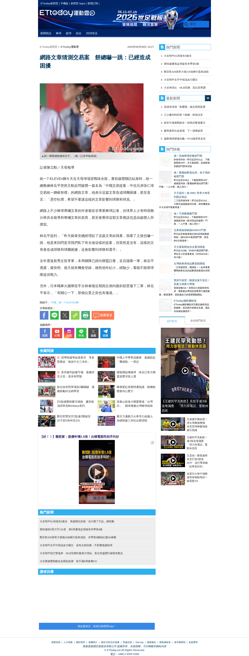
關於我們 (80, 642)
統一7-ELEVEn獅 (69, 302)
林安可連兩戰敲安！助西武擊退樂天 (184, 122)
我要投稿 (55, 642)
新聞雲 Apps (78, 3)
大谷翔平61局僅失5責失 (178, 55)
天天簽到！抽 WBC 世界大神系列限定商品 (183, 182)
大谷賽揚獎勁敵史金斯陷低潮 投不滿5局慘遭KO (68, 561)
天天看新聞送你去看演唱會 (174, 222)
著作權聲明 (179, 642)
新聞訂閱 (92, 3)
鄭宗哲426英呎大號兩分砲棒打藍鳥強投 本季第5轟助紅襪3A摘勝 (78, 537)
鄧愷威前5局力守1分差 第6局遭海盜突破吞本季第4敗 (71, 529)
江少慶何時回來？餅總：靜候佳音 (183, 114)
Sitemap (139, 642)
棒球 (58, 33)
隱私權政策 (165, 642)
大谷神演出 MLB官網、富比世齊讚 (185, 87)
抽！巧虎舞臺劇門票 (170, 195)
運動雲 (70, 13)
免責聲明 (193, 642)
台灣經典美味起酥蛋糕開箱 (174, 235)
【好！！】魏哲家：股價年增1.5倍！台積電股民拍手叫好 (79, 436)
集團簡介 (93, 642)
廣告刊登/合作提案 (110, 642)
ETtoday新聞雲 (49, 3)
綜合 (78, 33)
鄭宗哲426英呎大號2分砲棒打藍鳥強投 (186, 71)
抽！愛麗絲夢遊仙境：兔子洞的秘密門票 (182, 169)
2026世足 (92, 33)
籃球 (68, 33)
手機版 (64, 3)
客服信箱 (127, 642)
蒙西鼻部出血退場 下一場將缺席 (183, 130)
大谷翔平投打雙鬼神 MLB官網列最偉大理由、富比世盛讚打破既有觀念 (81, 553)
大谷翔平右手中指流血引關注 (181, 79)
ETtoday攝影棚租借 (170, 268)
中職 (53, 302)
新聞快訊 (45, 33)
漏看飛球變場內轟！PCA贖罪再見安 (185, 138)
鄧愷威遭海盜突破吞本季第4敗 (181, 63)
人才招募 (68, 642)
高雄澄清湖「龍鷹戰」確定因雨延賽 (184, 106)
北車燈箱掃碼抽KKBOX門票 (175, 208)
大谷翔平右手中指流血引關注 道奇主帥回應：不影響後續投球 (76, 545)
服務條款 (151, 642)
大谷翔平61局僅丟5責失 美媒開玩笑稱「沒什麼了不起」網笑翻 (77, 521)
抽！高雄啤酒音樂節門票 (173, 155)
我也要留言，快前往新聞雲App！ (97, 626)
